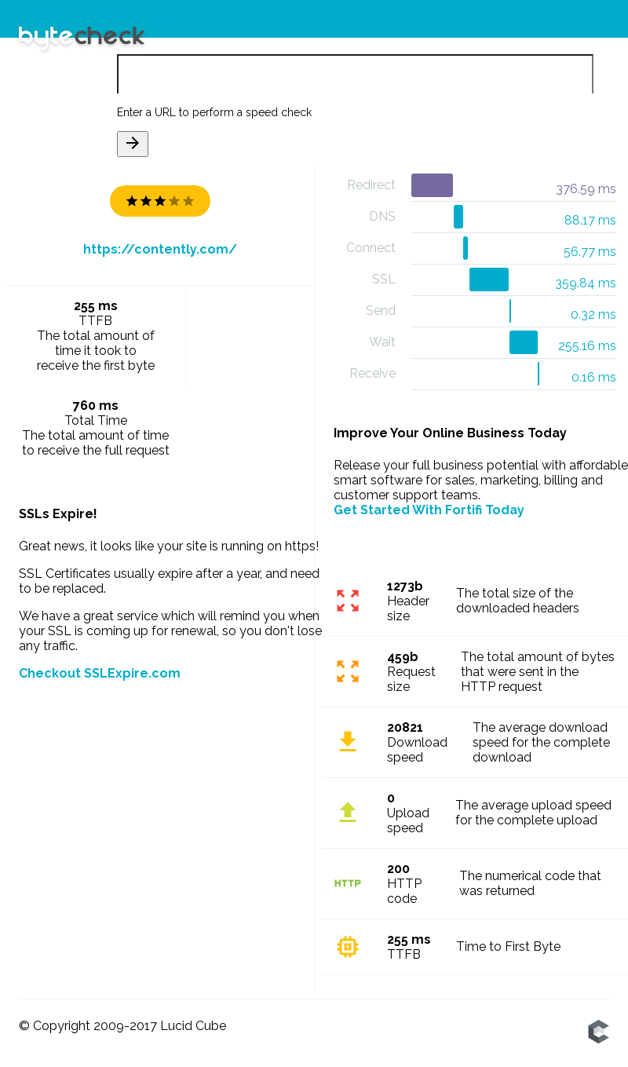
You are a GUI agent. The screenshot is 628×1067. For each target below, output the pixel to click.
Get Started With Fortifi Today (429, 509)
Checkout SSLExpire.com (100, 673)
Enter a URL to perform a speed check (214, 112)
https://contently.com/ (160, 249)
